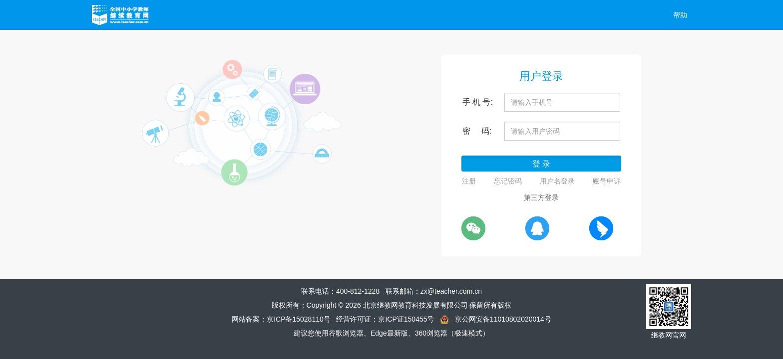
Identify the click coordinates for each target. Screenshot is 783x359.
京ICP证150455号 (406, 319)
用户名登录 (557, 181)
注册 (469, 181)
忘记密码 (508, 181)
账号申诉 (607, 181)
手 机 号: (477, 102)
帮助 (680, 15)
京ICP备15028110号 (299, 319)
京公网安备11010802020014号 (503, 319)
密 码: (477, 131)
